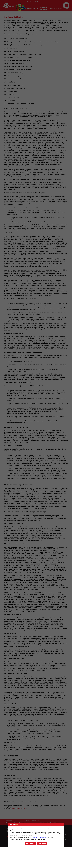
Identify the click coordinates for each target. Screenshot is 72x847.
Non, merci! (42, 843)
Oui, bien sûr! (30, 843)
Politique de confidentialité (40, 837)
